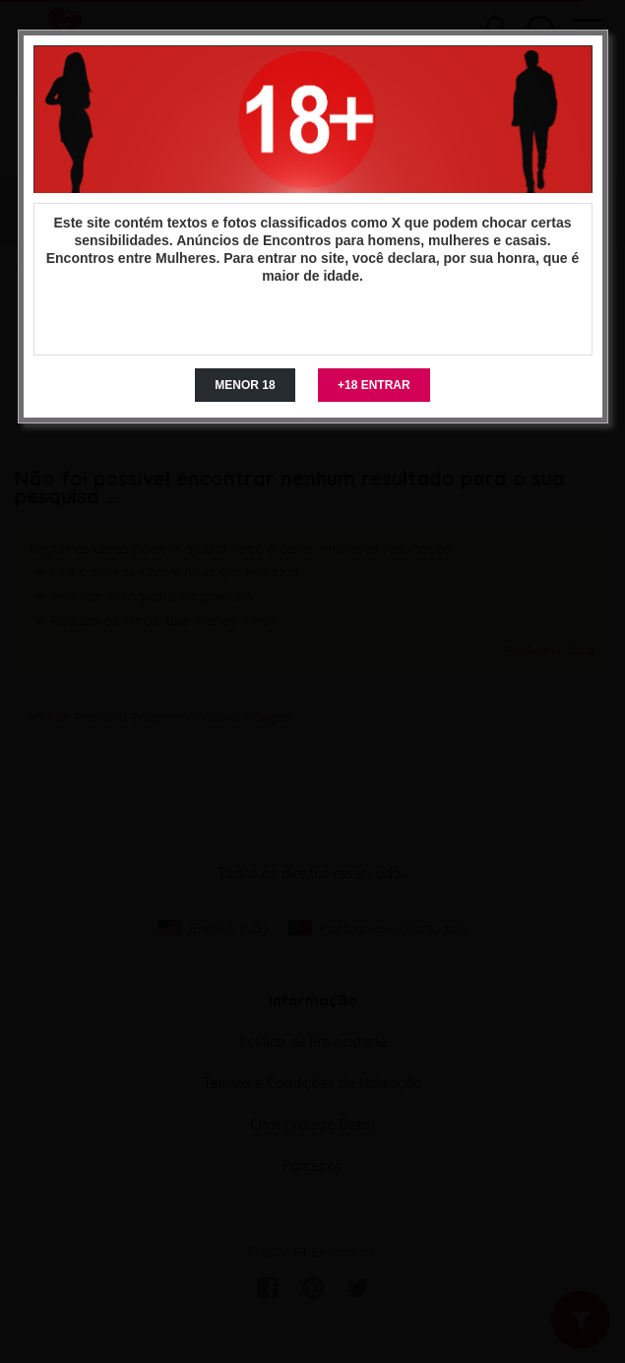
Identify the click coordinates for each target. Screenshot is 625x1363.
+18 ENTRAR (374, 385)
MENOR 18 (245, 385)
